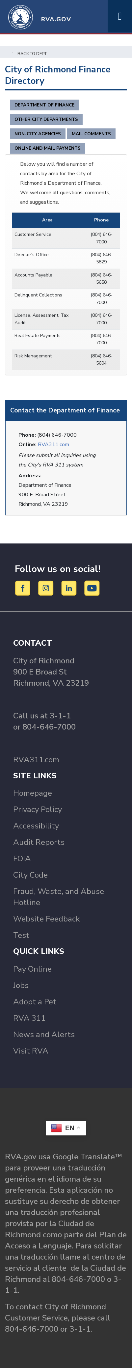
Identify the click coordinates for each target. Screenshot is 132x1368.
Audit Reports (39, 842)
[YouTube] (92, 588)
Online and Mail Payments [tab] (47, 148)
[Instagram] (47, 588)
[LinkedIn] (70, 588)
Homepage (32, 793)
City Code (30, 875)
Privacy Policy (37, 809)
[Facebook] (24, 588)
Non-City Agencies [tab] (37, 134)
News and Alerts (44, 1034)
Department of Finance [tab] (44, 105)
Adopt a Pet (34, 1002)
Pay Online (32, 969)
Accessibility (36, 826)
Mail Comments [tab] (91, 134)
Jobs (21, 985)
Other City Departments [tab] (46, 119)
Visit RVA (30, 1051)
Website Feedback (46, 919)
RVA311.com (53, 444)
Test (21, 935)
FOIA (22, 858)
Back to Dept (28, 54)
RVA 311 (29, 1018)
